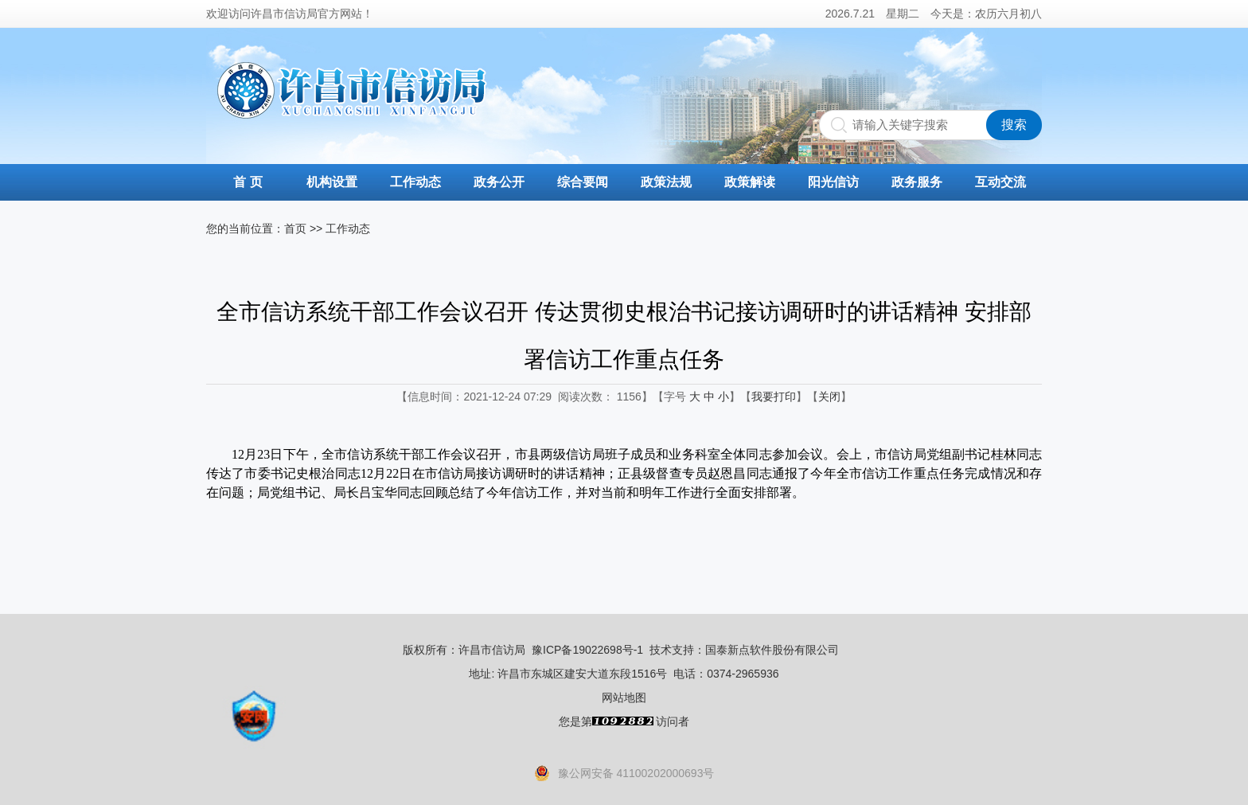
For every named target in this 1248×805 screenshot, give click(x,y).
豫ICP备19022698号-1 (587, 649)
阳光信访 (833, 182)
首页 (295, 228)
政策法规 (666, 182)
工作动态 (415, 182)
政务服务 (916, 182)
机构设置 (331, 182)
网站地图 (624, 697)
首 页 (247, 182)
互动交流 (1000, 182)
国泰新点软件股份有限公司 (772, 649)
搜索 (1014, 124)
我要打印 (773, 396)
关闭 (829, 396)
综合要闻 (582, 182)
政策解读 (749, 182)
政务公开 (499, 182)
